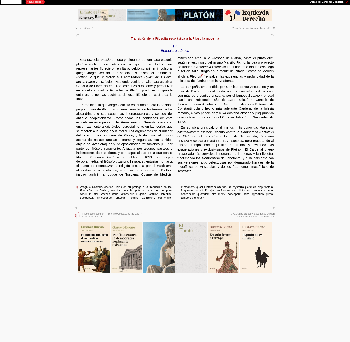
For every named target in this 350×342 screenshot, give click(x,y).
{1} (202, 75)
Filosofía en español (93, 213)
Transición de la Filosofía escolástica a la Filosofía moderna (175, 38)
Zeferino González (86, 28)
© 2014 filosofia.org (92, 216)
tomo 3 (255, 216)
